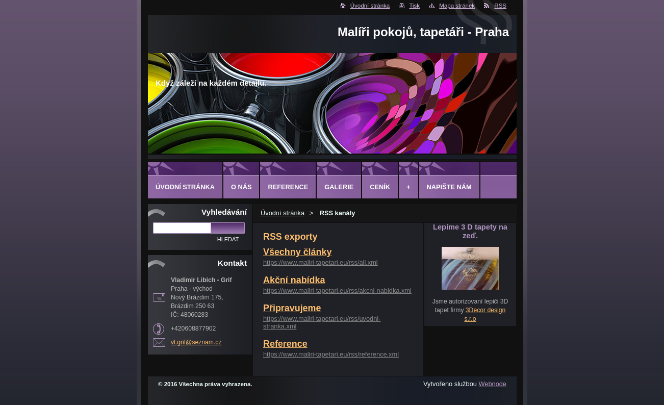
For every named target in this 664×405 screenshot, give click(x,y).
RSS (500, 6)
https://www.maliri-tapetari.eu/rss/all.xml (320, 262)
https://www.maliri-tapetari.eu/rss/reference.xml (331, 354)
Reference (285, 344)
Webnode (492, 384)
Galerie (338, 187)
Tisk (414, 6)
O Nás (241, 187)
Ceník (380, 187)
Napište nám (449, 187)
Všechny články (297, 252)
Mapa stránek (457, 6)
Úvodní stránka (370, 6)
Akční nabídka (294, 280)
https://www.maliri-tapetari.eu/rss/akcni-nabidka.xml (337, 290)
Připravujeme (292, 308)
